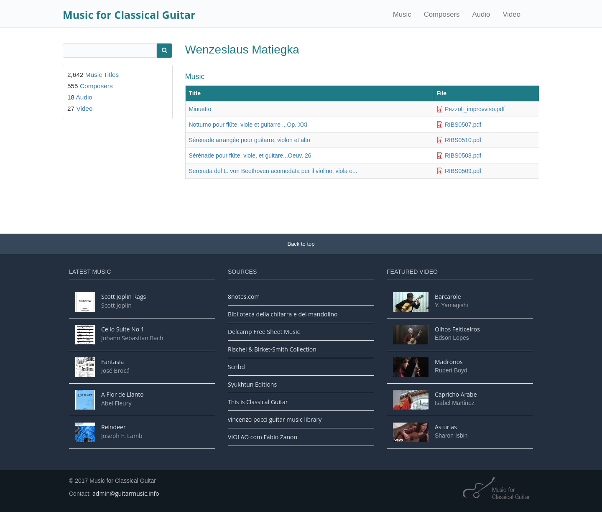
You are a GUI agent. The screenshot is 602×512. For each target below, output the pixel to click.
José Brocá (115, 370)
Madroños (449, 362)
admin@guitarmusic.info (125, 493)
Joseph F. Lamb (122, 436)
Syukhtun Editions (252, 384)
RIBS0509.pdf (463, 171)
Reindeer (113, 427)
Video (511, 14)
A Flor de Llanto (122, 394)
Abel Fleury (116, 403)
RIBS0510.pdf (463, 140)
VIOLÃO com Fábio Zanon (262, 437)
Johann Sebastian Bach (132, 338)
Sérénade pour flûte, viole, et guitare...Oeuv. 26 (250, 155)
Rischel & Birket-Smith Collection (272, 349)
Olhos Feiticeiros (457, 329)
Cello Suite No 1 (122, 329)
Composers (442, 14)
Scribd (236, 367)
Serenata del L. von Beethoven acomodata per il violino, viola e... (273, 171)
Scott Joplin (116, 305)
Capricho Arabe (456, 394)
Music (402, 14)
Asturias (446, 427)
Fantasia (112, 362)
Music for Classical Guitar (129, 15)
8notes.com (244, 297)
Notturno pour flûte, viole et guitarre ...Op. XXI (248, 124)
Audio (481, 14)
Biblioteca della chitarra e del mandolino (282, 314)
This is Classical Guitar (258, 402)
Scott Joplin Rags (123, 297)
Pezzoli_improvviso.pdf (475, 109)
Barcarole (448, 297)
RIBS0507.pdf (463, 124)
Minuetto (200, 109)
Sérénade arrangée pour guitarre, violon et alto (249, 140)
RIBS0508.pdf (463, 155)
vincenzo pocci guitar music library (274, 419)
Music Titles (102, 74)
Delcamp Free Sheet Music (264, 332)
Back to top (300, 244)
